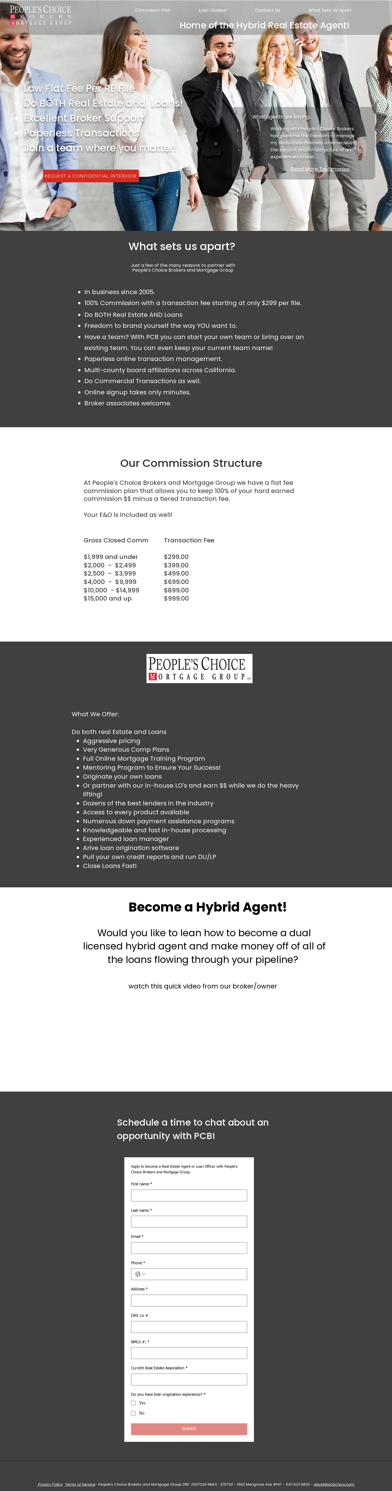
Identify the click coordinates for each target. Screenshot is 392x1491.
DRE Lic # (139, 1316)
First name (141, 1184)
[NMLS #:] (187, 1353)
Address (139, 1289)
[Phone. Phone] (195, 1274)
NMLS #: (140, 1342)
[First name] (187, 1195)
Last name (141, 1211)
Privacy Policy (50, 1484)
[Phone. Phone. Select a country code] (140, 1274)
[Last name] (187, 1221)
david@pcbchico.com (334, 1484)
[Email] (187, 1248)
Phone (138, 1263)
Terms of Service (80, 1484)
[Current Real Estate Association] (187, 1379)
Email (137, 1237)
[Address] (187, 1300)
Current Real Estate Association (159, 1368)
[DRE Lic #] (187, 1327)
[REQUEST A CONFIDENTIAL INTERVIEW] (91, 176)
